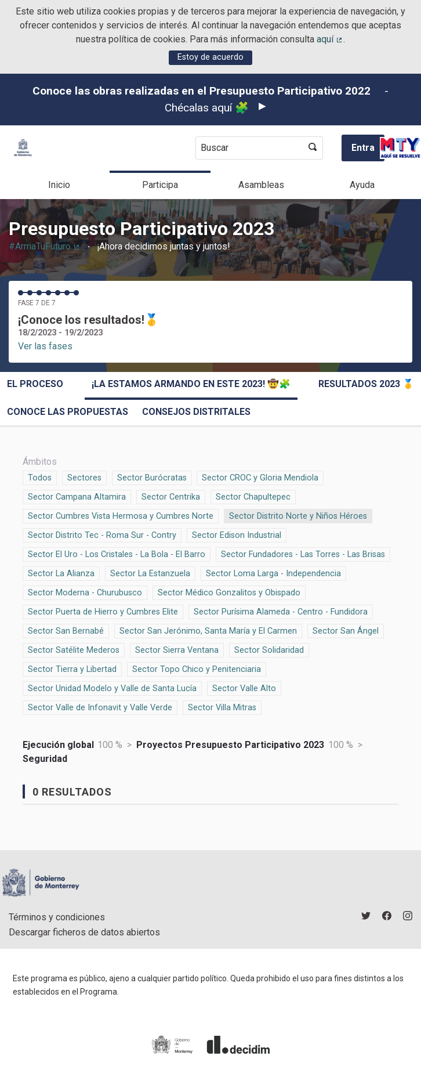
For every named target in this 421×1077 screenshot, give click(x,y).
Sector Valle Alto (244, 687)
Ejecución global (58, 744)
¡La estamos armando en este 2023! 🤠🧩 (191, 383)
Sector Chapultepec (253, 496)
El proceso (35, 383)
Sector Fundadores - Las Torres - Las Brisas (303, 553)
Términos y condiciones (57, 917)
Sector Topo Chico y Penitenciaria (196, 668)
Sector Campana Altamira (77, 496)
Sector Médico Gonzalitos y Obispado (229, 592)
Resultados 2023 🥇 (366, 383)
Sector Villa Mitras (222, 707)
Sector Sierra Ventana (177, 649)
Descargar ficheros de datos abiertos (84, 932)
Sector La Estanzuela (150, 573)
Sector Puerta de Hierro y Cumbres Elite (103, 611)
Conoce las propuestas (67, 411)
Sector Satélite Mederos (73, 649)
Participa (160, 184)
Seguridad (45, 758)
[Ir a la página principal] (22, 147)
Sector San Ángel (346, 630)
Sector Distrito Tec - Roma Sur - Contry (102, 534)
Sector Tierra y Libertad (72, 668)
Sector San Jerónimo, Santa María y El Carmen (208, 630)
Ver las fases (45, 346)
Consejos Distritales (196, 411)
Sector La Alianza (61, 573)
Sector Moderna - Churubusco (85, 592)
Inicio (59, 184)
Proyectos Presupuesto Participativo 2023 (230, 744)
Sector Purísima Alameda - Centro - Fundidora (281, 611)
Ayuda (362, 184)
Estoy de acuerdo (210, 57)
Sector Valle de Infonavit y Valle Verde (100, 707)
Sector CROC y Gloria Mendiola (260, 477)
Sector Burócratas (152, 477)
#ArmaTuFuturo (45, 246)
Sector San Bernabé (66, 630)
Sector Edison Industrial (236, 534)
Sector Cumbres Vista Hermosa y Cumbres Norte (120, 515)
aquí (330, 39)
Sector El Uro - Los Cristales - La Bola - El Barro (116, 553)
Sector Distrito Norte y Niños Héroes (298, 515)
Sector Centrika (170, 496)
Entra (363, 147)
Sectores (84, 477)
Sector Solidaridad (269, 649)
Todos (40, 477)
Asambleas (261, 184)
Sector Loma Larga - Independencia (273, 573)
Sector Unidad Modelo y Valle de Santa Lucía (112, 687)
